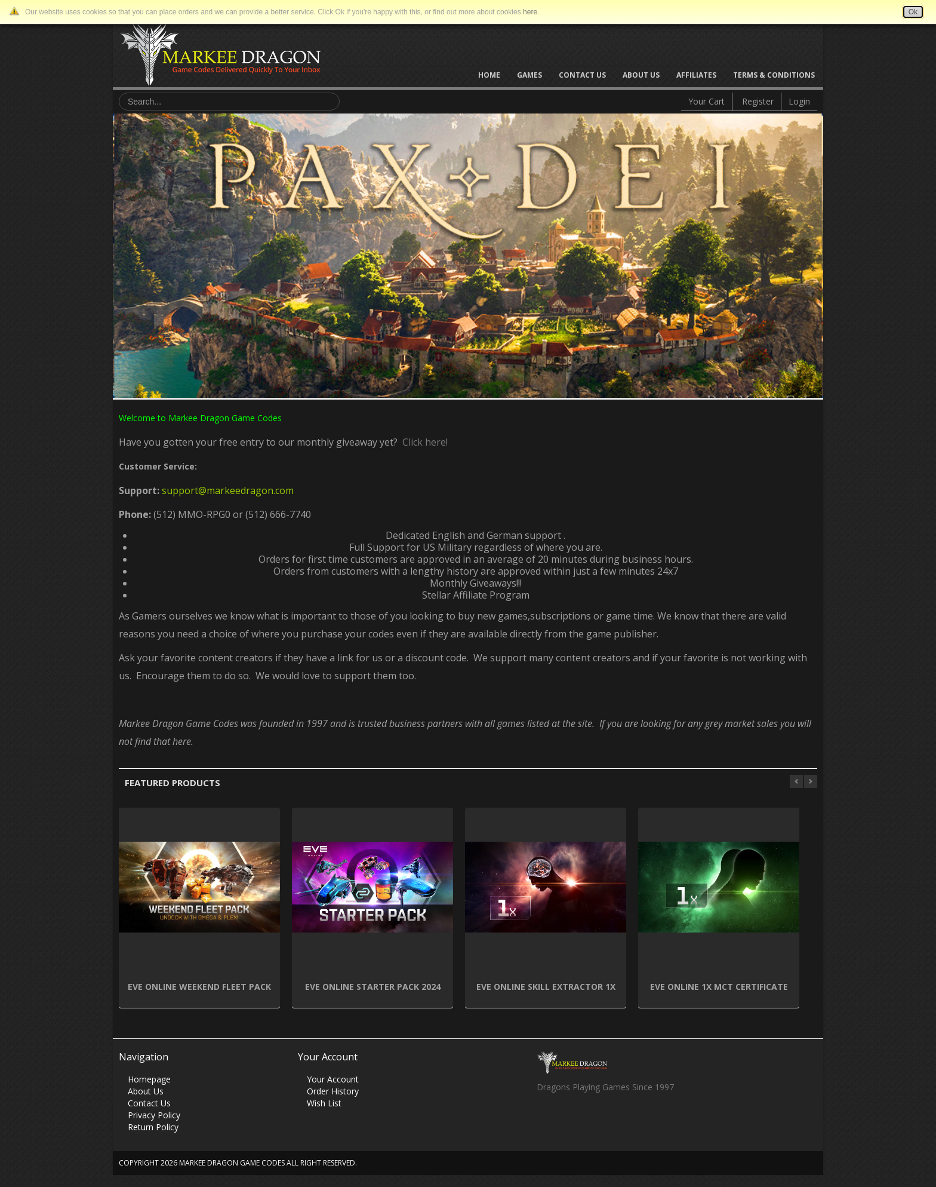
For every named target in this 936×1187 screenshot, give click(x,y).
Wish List (324, 1103)
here (530, 12)
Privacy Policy (154, 1115)
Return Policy (153, 1127)
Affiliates (696, 75)
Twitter (568, 1119)
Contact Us (582, 75)
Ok (913, 12)
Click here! (423, 442)
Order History (333, 1091)
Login (799, 101)
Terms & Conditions (774, 75)
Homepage (149, 1079)
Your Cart (706, 101)
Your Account (333, 1079)
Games (529, 75)
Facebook (545, 1119)
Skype (592, 1119)
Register (758, 101)
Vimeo (615, 1119)
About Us (641, 75)
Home (489, 75)
